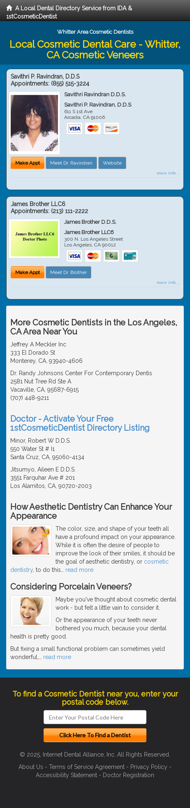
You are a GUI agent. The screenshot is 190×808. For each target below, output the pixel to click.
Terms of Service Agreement (87, 767)
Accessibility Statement (66, 775)
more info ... (168, 173)
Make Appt (27, 163)
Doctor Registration (128, 775)
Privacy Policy (148, 767)
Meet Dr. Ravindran (71, 163)
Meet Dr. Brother (68, 272)
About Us (31, 767)
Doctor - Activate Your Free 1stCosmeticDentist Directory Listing (80, 423)
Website (112, 163)
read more (79, 570)
